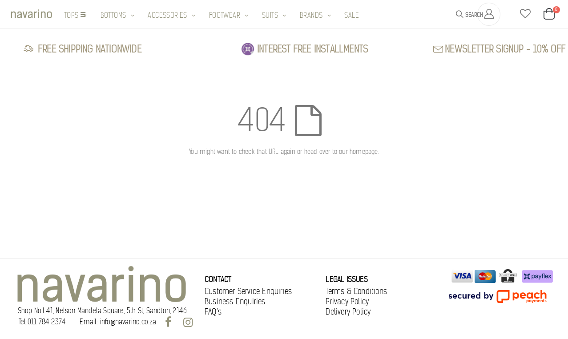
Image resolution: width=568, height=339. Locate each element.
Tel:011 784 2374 (42, 322)
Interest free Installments (312, 49)
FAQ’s (213, 312)
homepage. (364, 151)
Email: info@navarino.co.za (118, 322)
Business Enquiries (235, 302)
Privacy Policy (347, 302)
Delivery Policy (348, 312)
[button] (525, 14)
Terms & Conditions (356, 291)
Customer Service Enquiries (248, 291)
